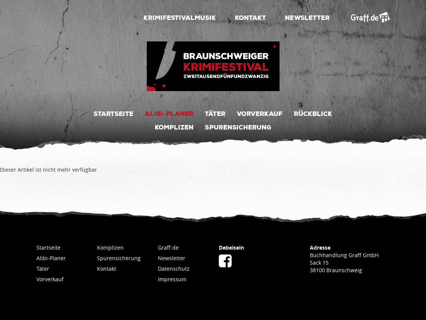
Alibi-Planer (169, 113)
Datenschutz (174, 268)
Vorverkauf (260, 113)
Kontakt (250, 17)
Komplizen (174, 127)
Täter (215, 113)
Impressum (172, 279)
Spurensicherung (238, 127)
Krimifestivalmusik (180, 17)
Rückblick (313, 113)
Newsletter (307, 17)
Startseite (113, 113)
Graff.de (168, 247)
